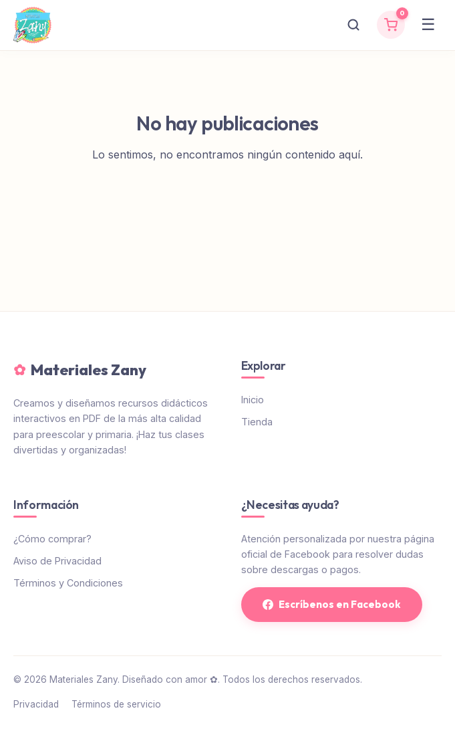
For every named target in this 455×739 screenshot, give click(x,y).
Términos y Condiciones (68, 583)
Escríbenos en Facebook (332, 604)
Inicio (252, 399)
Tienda (257, 421)
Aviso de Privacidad (57, 560)
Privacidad (36, 704)
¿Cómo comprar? (52, 538)
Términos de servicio (116, 704)
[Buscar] (353, 24)
